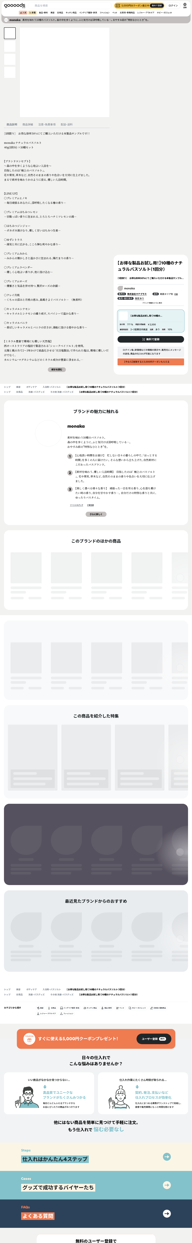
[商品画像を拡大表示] (65, 72)
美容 (52, 12)
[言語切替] (185, 5)
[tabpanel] (57, 252)
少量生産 (89, 505)
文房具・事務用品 (127, 12)
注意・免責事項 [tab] (46, 124)
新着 (32, 12)
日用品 (60, 12)
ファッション (105, 12)
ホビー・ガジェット (164, 12)
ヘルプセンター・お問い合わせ (126, 1225)
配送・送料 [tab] (67, 124)
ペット (114, 12)
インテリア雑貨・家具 (88, 12)
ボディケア (31, 386)
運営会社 (158, 1220)
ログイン (173, 5)
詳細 (177, 294)
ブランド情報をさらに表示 (151, 303)
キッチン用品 (71, 12)
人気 (23, 12)
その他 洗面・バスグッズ (61, 391)
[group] (154, 952)
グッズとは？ (119, 1214)
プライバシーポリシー (164, 1214)
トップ (7, 386)
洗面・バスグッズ (36, 391)
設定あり (139, 298)
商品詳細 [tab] (27, 124)
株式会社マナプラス (138, 293)
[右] (180, 578)
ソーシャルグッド (75, 505)
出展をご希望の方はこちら (125, 1220)
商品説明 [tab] (12, 124)
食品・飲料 (43, 12)
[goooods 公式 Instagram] (6, 1224)
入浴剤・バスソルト (52, 386)
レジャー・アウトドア (145, 12)
